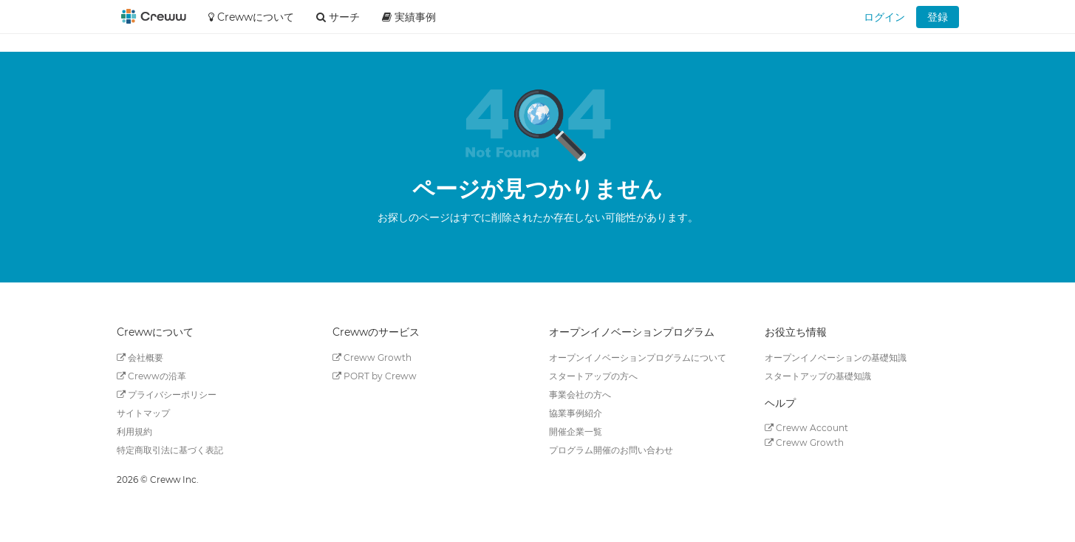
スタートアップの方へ (593, 376)
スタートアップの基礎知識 (818, 376)
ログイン (884, 17)
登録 (937, 17)
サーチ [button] (338, 17)
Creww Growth (372, 357)
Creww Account (806, 427)
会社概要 (140, 357)
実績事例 (409, 17)
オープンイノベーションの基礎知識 (836, 357)
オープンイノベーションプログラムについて (637, 357)
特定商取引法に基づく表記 (170, 449)
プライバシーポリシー (166, 394)
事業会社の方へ (580, 394)
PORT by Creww (374, 376)
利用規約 (134, 431)
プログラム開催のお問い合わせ (611, 449)
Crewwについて (251, 17)
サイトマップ (143, 413)
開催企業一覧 (575, 431)
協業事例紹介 (575, 413)
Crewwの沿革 (151, 376)
